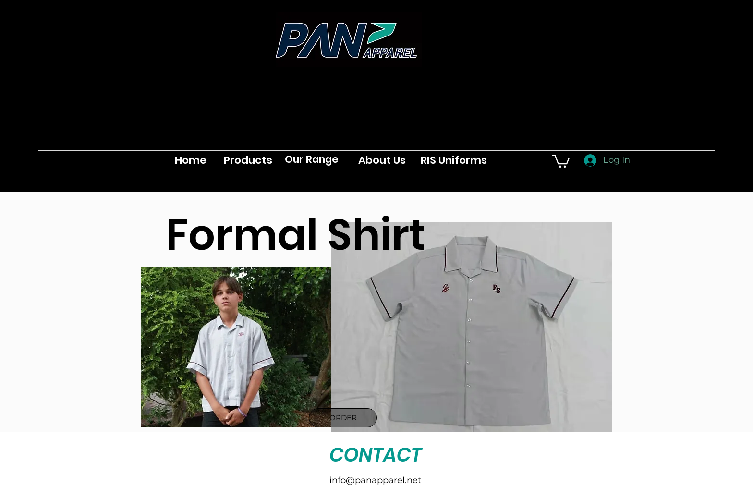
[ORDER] (343, 417)
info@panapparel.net (375, 480)
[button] (561, 160)
